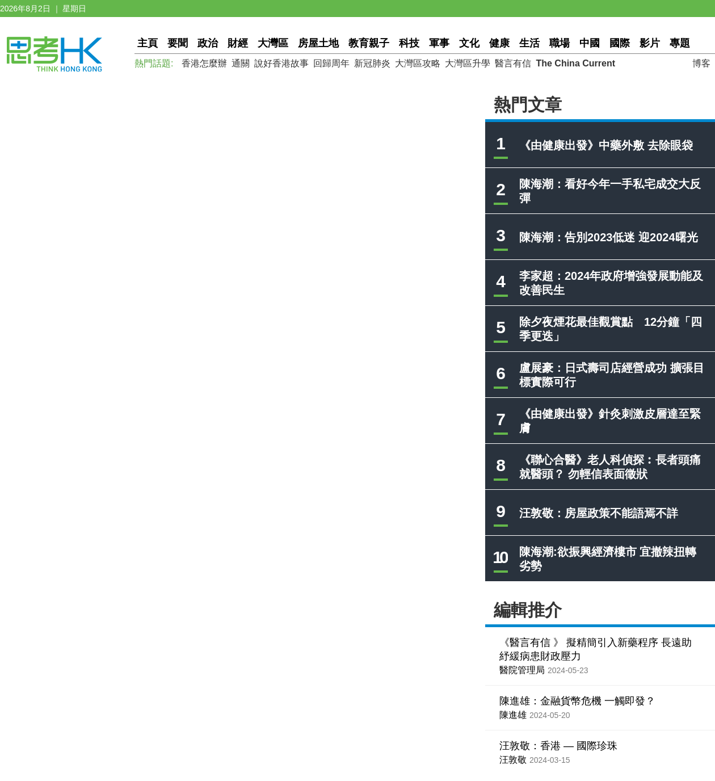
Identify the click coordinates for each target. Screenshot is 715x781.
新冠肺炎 (372, 63)
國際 (619, 43)
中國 (589, 43)
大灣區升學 (467, 63)
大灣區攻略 (417, 63)
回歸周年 (331, 63)
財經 (238, 43)
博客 (701, 63)
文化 (469, 43)
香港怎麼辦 (204, 63)
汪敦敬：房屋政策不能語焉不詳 (598, 513)
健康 (499, 43)
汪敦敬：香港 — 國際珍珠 (558, 745)
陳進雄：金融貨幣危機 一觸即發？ (577, 701)
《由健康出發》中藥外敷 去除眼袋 (606, 145)
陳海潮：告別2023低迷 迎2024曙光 (608, 237)
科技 (409, 43)
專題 (680, 43)
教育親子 (368, 43)
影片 (650, 43)
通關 (241, 63)
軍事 (439, 43)
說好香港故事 (281, 63)
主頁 (147, 43)
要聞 (177, 43)
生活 (529, 43)
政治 (207, 43)
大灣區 (273, 43)
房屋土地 (318, 43)
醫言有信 (513, 63)
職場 (559, 43)
